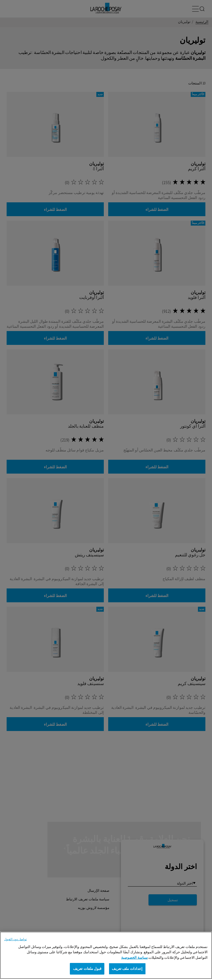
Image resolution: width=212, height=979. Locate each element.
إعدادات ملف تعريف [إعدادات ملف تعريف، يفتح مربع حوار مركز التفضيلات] (127, 968)
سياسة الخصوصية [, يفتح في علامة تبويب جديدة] (134, 957)
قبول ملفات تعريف (87, 968)
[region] (106, 955)
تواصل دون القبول (15, 939)
